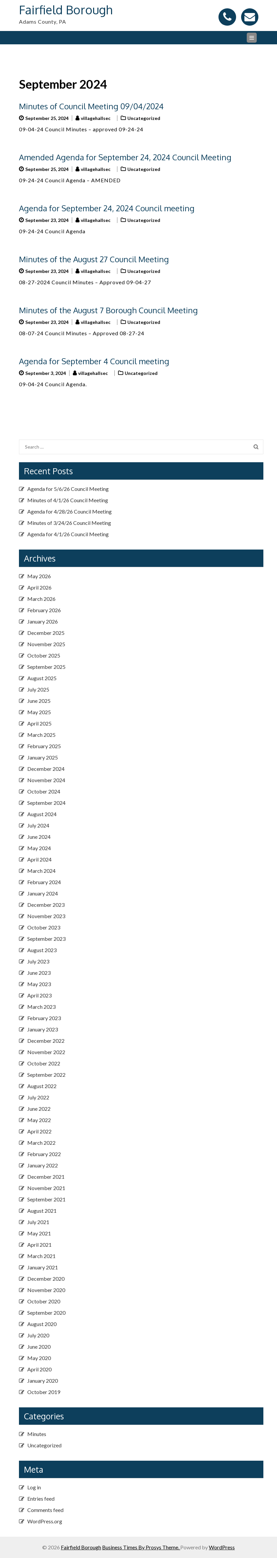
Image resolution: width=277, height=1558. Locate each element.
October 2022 (43, 1063)
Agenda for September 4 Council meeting (94, 361)
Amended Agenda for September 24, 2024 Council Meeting (125, 157)
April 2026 (39, 587)
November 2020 (46, 1290)
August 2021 (42, 1210)
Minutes (36, 1434)
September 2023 (46, 938)
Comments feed (45, 1510)
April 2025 (39, 723)
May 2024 (39, 848)
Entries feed (41, 1498)
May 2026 (39, 576)
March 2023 (41, 1006)
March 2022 (41, 1142)
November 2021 (46, 1188)
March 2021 (41, 1256)
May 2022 (39, 1120)
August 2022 (42, 1086)
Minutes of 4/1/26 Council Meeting (67, 500)
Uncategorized (143, 118)
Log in (34, 1487)
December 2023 (46, 904)
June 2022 (39, 1108)
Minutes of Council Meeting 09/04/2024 (91, 106)
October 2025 (43, 655)
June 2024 (39, 836)
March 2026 (41, 599)
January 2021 (42, 1267)
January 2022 (42, 1165)
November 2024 (46, 780)
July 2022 (38, 1097)
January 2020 (42, 1380)
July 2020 (38, 1335)
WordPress (222, 1547)
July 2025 (38, 689)
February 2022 (44, 1154)
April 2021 (39, 1244)
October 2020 (43, 1301)
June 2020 (39, 1346)
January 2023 (42, 1029)
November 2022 (46, 1052)
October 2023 (43, 927)
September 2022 (46, 1074)
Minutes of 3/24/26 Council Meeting (69, 523)
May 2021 (39, 1233)
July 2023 (38, 961)
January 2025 (42, 757)
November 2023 (46, 916)
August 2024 (42, 814)
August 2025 (42, 678)
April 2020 (39, 1369)
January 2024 (42, 893)
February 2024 (44, 882)
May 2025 (39, 712)
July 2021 (38, 1222)
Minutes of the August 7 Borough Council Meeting (108, 310)
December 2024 (46, 769)
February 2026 (44, 610)
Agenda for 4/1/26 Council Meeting (68, 534)
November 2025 (46, 644)
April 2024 (39, 859)
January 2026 (42, 621)
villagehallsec (95, 118)
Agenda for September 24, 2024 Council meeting (107, 208)
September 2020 (46, 1312)
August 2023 (42, 950)
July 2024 (38, 825)
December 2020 (46, 1278)
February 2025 (44, 746)
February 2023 (44, 1018)
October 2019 (43, 1392)
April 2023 (39, 995)
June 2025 (39, 701)
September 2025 (46, 667)
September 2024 (46, 802)
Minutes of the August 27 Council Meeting (94, 259)
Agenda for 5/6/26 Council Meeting (68, 489)
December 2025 (46, 633)
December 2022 (46, 1040)
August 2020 (42, 1324)
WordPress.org (44, 1521)
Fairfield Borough (65, 9)
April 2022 (39, 1131)
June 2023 (39, 972)
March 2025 (41, 735)
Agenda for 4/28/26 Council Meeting (69, 511)
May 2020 (39, 1358)
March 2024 (41, 870)
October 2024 (43, 791)
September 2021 (46, 1199)
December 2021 (46, 1176)
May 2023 (39, 984)
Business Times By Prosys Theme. (141, 1547)
